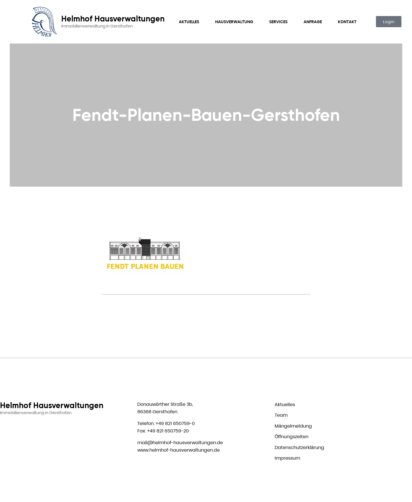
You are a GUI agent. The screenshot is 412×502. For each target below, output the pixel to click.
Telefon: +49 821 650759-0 (166, 423)
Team (281, 415)
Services (278, 22)
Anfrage (313, 22)
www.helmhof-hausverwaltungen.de (178, 450)
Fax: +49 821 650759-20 (163, 431)
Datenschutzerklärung (299, 447)
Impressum (287, 458)
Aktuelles (189, 22)
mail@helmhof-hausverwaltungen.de (180, 442)
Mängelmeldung (293, 426)
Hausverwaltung (234, 22)
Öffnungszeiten (291, 436)
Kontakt (347, 22)
